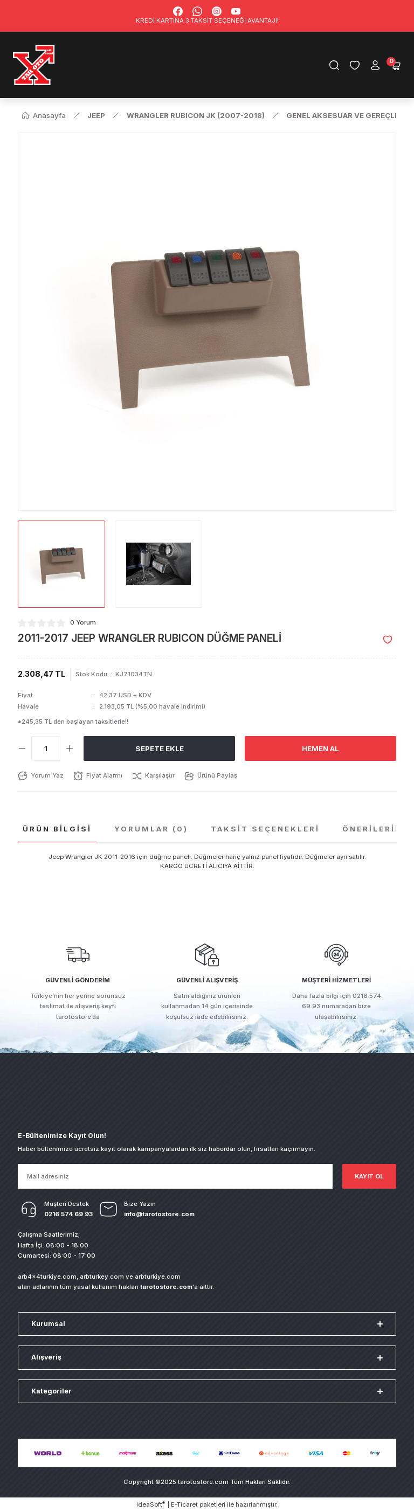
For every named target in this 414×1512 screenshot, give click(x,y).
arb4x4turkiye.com (47, 1276)
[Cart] (395, 65)
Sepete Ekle (159, 748)
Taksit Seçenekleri (265, 828)
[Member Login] (375, 65)
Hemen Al (320, 748)
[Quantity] (45, 748)
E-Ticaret (184, 1504)
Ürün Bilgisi (57, 828)
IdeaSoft (150, 1504)
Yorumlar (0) (151, 828)
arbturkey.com (102, 1276)
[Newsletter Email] (175, 1176)
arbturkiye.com (158, 1276)
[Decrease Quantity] (22, 748)
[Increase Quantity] (69, 748)
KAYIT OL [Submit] (369, 1176)
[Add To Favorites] (387, 639)
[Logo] (34, 65)
